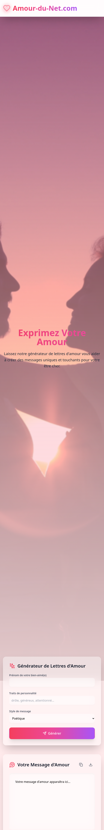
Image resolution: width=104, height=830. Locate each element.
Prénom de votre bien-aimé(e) (27, 675)
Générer (52, 733)
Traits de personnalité (22, 693)
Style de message (20, 711)
